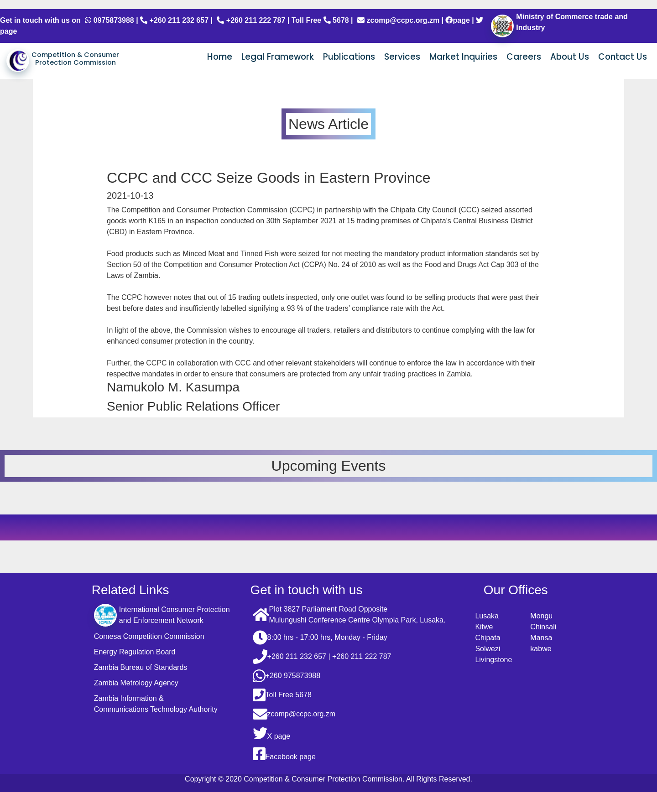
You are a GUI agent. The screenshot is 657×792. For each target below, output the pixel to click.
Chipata (487, 638)
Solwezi (487, 649)
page (457, 20)
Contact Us (622, 57)
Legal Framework (277, 57)
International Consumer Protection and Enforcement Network (162, 615)
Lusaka (487, 616)
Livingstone (493, 659)
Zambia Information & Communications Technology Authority (156, 703)
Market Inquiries (463, 57)
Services (402, 57)
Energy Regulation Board (135, 652)
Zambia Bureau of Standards (141, 667)
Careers (523, 57)
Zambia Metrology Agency (136, 683)
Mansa (541, 638)
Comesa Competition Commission (149, 636)
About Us (569, 57)
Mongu (541, 616)
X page (272, 733)
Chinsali (543, 627)
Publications (349, 57)
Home (219, 57)
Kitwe (484, 627)
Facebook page (284, 753)
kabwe (540, 649)
